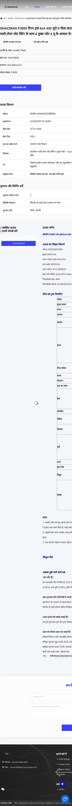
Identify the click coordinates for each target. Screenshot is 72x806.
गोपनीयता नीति (6, 803)
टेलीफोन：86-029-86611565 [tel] (15, 762)
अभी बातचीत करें (20, 87)
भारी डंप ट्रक (19, 18)
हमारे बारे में (51, 7)
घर (27, 7)
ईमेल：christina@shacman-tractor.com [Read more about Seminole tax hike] (19, 767)
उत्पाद (37, 7)
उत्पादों (10, 18)
